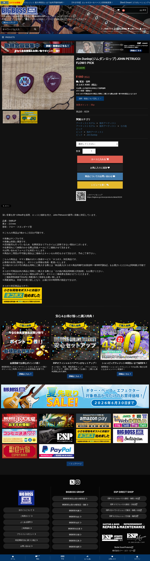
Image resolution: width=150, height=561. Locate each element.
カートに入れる (100, 159)
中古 (62, 558)
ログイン (144, 29)
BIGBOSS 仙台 (74, 517)
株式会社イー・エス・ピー (123, 551)
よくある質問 (25, 522)
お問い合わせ (25, 546)
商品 (37, 557)
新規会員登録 (120, 29)
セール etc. (87, 557)
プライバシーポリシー (25, 534)
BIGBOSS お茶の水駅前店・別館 (74, 505)
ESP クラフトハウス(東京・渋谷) (123, 504)
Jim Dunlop (92, 135)
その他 (123, 126)
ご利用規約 (25, 528)
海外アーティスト (107, 123)
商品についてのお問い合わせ (100, 176)
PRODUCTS (8, 37)
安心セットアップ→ (9, 22)
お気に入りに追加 (100, 167)
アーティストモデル (85, 123)
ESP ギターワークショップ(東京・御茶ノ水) (124, 510)
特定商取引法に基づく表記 (25, 540)
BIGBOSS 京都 (74, 535)
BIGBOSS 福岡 (74, 547)
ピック (79, 129)
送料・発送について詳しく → (90, 98)
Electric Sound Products (123, 547)
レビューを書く (100, 185)
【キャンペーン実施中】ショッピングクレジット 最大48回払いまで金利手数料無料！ (42, 2)
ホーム (13, 558)
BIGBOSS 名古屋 (74, 529)
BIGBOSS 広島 (74, 541)
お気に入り (133, 29)
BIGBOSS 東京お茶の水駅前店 (74, 499)
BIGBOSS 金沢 (74, 523)
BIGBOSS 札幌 (74, 511)
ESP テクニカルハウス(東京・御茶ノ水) (124, 498)
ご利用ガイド (107, 29)
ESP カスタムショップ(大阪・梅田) (123, 516)
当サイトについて (25, 510)
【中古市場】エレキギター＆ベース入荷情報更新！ (105, 2)
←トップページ (75, 464)
